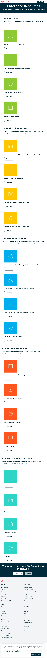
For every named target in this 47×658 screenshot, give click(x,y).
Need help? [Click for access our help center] (26, 628)
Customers (3, 596)
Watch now (9, 269)
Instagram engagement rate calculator (32, 594)
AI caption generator (28, 587)
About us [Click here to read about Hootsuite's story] (3, 589)
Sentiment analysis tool (29, 589)
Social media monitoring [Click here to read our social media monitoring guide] (6, 637)
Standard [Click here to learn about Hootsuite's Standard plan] (3, 609)
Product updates (27, 630)
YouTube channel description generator (32, 603)
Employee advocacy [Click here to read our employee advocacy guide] (5, 635)
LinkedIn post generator (29, 598)
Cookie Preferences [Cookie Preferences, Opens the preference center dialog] (35, 654)
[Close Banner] (42, 645)
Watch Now (9, 48)
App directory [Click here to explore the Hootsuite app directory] (27, 620)
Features (3, 615)
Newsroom (3, 598)
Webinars (26, 618)
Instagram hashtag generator (30, 591)
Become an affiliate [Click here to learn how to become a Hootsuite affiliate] (28, 622)
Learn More (9, 182)
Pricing (2, 606)
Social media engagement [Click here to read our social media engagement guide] (7, 633)
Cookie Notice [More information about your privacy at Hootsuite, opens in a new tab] (18, 651)
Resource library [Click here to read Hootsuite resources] (27, 615)
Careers (2, 591)
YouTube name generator (29, 600)
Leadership (3, 594)
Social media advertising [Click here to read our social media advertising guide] (6, 639)
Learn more (9, 379)
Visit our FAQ (18, 573)
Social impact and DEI (6, 600)
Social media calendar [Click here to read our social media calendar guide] (5, 630)
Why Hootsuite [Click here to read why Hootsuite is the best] (4, 587)
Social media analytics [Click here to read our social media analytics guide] (6, 624)
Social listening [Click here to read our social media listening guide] (4, 626)
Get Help (28, 573)
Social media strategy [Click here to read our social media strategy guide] (5, 621)
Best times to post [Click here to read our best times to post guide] (5, 628)
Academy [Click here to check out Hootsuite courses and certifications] (26, 611)
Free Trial (40, 1)
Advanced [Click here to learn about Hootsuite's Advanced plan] (3, 611)
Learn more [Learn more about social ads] (9, 512)
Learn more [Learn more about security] (9, 489)
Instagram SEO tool (28, 596)
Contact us (26, 633)
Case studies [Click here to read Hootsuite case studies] (26, 609)
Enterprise (3, 613)
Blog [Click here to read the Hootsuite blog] (25, 613)
